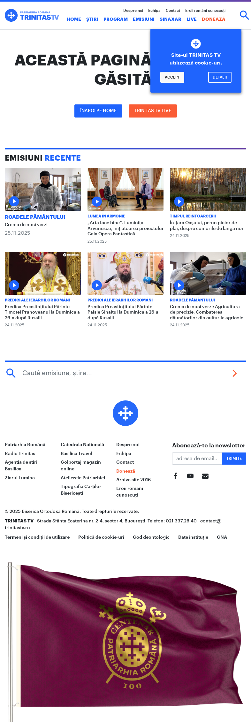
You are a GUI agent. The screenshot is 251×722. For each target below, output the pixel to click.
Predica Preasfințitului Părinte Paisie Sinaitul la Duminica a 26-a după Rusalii (122, 312)
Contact (173, 10)
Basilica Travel (76, 453)
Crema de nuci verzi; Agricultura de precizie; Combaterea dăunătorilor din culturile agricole (206, 312)
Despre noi (133, 10)
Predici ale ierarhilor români (37, 300)
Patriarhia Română (25, 444)
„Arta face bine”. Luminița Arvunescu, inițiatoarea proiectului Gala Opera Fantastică (125, 228)
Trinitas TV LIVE (152, 111)
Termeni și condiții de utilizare (37, 537)
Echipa (154, 10)
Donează (213, 19)
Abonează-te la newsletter (209, 445)
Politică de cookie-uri (101, 537)
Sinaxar (170, 19)
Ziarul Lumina (20, 477)
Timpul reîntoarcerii (193, 216)
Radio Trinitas (20, 453)
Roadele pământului (35, 217)
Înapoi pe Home (98, 111)
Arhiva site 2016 (133, 479)
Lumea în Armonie (106, 216)
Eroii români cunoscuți (205, 10)
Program (115, 19)
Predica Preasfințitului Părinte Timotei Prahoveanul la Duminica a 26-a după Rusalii (42, 312)
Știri (92, 19)
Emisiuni (144, 19)
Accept (172, 77)
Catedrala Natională (82, 444)
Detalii (220, 77)
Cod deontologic (151, 537)
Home (74, 19)
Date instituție (193, 537)
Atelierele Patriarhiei (83, 477)
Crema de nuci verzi (26, 225)
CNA (222, 537)
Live (191, 19)
